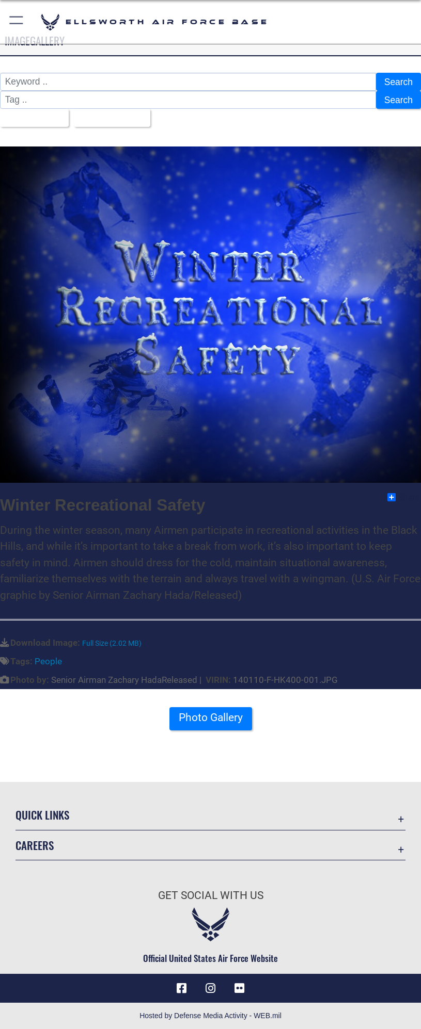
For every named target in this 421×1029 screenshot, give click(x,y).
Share (403, 497)
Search (398, 82)
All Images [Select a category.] (30, 118)
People (48, 661)
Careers (34, 845)
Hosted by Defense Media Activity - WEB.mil (210, 1015)
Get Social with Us (210, 895)
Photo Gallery (211, 717)
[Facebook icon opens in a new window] (181, 988)
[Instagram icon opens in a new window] (211, 988)
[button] (17, 22)
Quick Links (42, 815)
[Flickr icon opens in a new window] (239, 988)
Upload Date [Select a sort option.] (108, 118)
